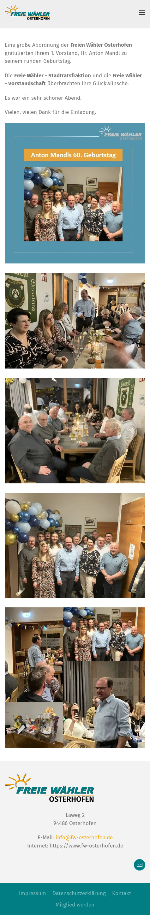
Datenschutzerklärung (79, 893)
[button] (142, 12)
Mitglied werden (75, 904)
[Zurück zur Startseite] (27, 12)
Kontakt (121, 893)
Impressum (32, 893)
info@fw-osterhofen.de (84, 837)
